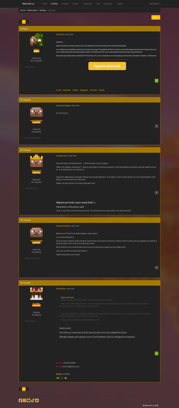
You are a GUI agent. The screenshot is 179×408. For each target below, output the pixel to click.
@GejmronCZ (61, 233)
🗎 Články (54, 4)
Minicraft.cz (28, 3)
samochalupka (36, 120)
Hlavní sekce (32, 10)
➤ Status (64, 4)
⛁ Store (75, 4)
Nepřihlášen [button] (154, 4)
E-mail (58, 90)
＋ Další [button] (119, 4)
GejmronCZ (36, 171)
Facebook (66, 90)
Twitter (75, 90)
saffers (36, 49)
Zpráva (101, 90)
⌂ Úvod (44, 4)
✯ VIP (97, 4)
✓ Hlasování (87, 4)
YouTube (93, 90)
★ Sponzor (108, 4)
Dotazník (24, 29)
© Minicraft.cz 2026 (150, 406)
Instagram (84, 90)
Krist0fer (36, 304)
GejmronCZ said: (67, 297)
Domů (23, 10)
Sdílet (156, 17)
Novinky (43, 10)
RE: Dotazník (25, 100)
